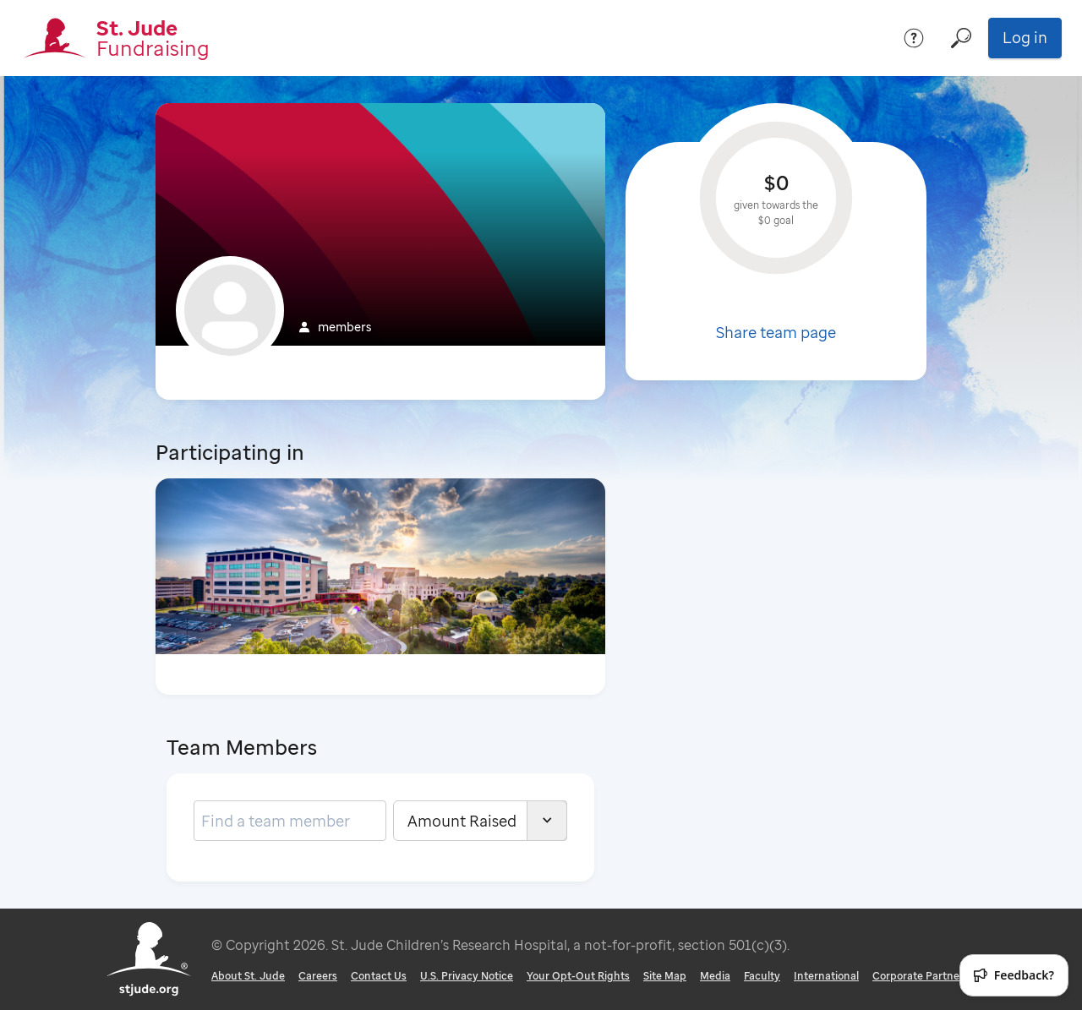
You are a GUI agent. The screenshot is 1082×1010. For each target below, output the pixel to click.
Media (715, 976)
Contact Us (379, 976)
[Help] (913, 38)
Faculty (762, 976)
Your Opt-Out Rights (578, 976)
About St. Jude (248, 976)
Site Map (664, 976)
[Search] (961, 38)
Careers (317, 976)
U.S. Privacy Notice (466, 976)
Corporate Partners (920, 976)
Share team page (776, 332)
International (826, 976)
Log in (1025, 37)
